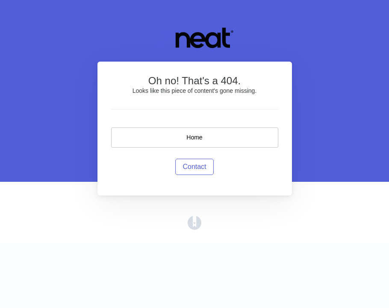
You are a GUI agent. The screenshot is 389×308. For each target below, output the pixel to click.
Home (194, 137)
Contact (194, 166)
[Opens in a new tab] (194, 222)
